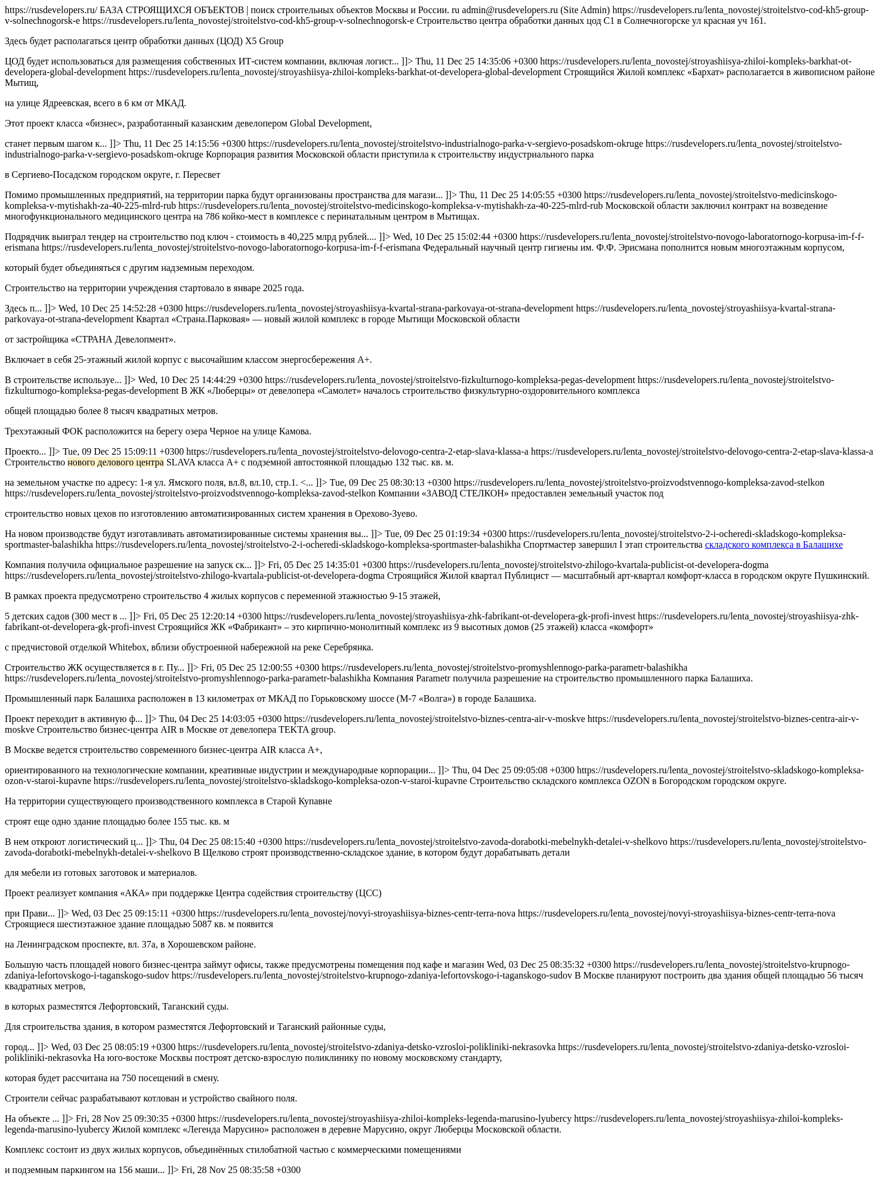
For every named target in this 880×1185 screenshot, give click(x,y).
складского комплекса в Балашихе (774, 544)
